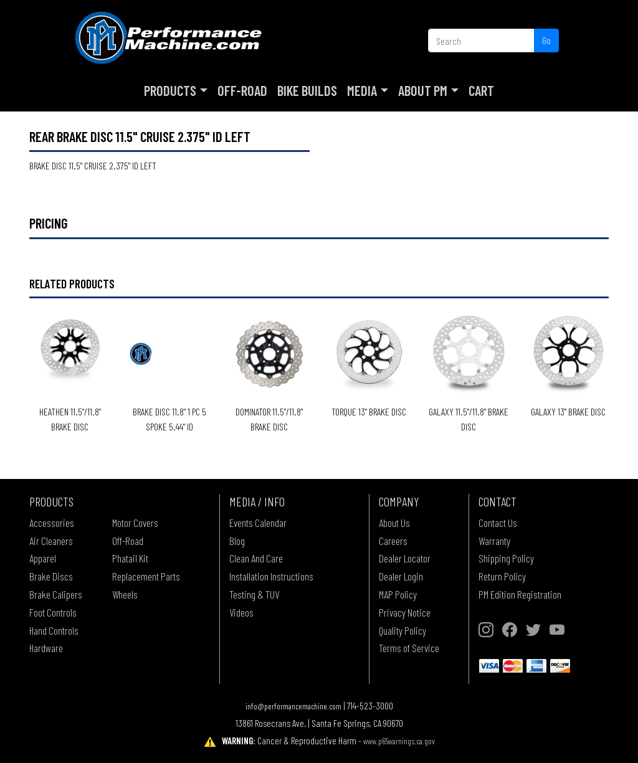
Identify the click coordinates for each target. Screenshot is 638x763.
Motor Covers (135, 522)
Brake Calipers (55, 594)
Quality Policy (402, 630)
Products (170, 90)
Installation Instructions (271, 576)
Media (362, 90)
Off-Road (242, 90)
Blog (237, 540)
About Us (394, 522)
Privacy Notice (405, 612)
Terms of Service (409, 648)
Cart (481, 90)
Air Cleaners (51, 540)
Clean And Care (256, 558)
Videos (241, 612)
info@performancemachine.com (293, 706)
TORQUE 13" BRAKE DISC (368, 411)
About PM (422, 90)
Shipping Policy (506, 558)
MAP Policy (398, 594)
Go (546, 40)
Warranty (494, 540)
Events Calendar (258, 522)
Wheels (125, 594)
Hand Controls (54, 630)
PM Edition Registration (519, 594)
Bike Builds (307, 90)
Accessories (51, 522)
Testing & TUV (254, 594)
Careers (393, 540)
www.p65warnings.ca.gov (399, 741)
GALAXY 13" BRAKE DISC (568, 411)
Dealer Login (401, 576)
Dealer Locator (405, 558)
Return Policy (502, 576)
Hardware (46, 648)
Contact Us (497, 522)
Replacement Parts (146, 576)
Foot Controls (53, 612)
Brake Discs (51, 576)
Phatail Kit (130, 558)
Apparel (42, 558)
